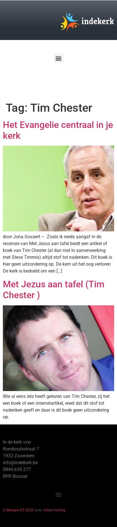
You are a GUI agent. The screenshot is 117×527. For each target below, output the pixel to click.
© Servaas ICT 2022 (18, 510)
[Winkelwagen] (21, 79)
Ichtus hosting (54, 510)
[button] (58, 58)
